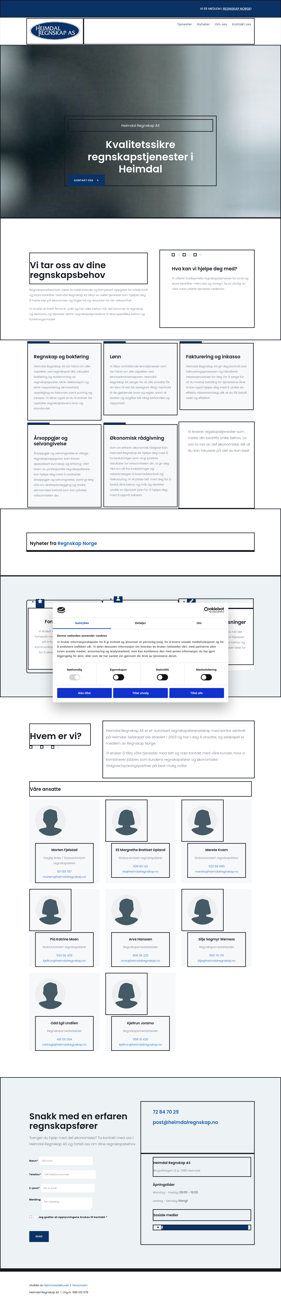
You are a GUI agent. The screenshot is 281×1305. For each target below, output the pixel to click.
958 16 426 (140, 1039)
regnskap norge (237, 8)
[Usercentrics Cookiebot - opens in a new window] (207, 610)
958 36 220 (141, 955)
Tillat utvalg (140, 693)
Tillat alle (196, 693)
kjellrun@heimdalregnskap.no (64, 961)
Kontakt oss (241, 24)
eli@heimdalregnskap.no (140, 871)
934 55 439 (64, 955)
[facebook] (162, 1227)
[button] (86, 180)
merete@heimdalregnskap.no (216, 871)
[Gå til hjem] (55, 38)
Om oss (221, 24)
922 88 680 (217, 866)
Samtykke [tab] (82, 623)
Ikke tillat (84, 693)
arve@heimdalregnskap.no (140, 961)
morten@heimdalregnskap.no (64, 877)
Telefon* (35, 1174)
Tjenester (184, 24)
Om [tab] (199, 623)
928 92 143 (140, 866)
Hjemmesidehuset (56, 1285)
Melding (35, 1199)
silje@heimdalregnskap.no (216, 961)
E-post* (34, 1188)
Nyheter (203, 24)
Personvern (80, 1285)
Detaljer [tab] (140, 623)
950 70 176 (216, 955)
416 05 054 (64, 1039)
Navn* (33, 1161)
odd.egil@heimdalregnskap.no (64, 1044)
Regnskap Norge (77, 543)
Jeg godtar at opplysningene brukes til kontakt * (73, 1217)
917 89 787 (64, 871)
